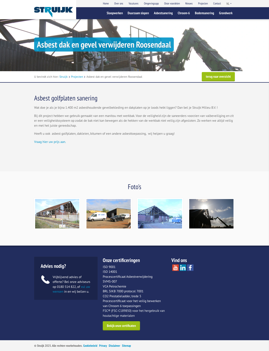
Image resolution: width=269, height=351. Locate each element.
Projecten (203, 3)
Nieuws (189, 3)
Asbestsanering (163, 13)
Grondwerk (225, 13)
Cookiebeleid (90, 346)
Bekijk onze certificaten (121, 325)
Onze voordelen (172, 3)
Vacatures (133, 3)
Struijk (63, 77)
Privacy (103, 346)
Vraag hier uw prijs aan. (50, 142)
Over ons (118, 3)
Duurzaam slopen (138, 13)
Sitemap (126, 346)
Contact (217, 3)
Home (106, 3)
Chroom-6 (184, 13)
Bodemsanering (204, 13)
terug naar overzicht (218, 76)
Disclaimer (114, 346)
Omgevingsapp (151, 3)
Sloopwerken (115, 13)
